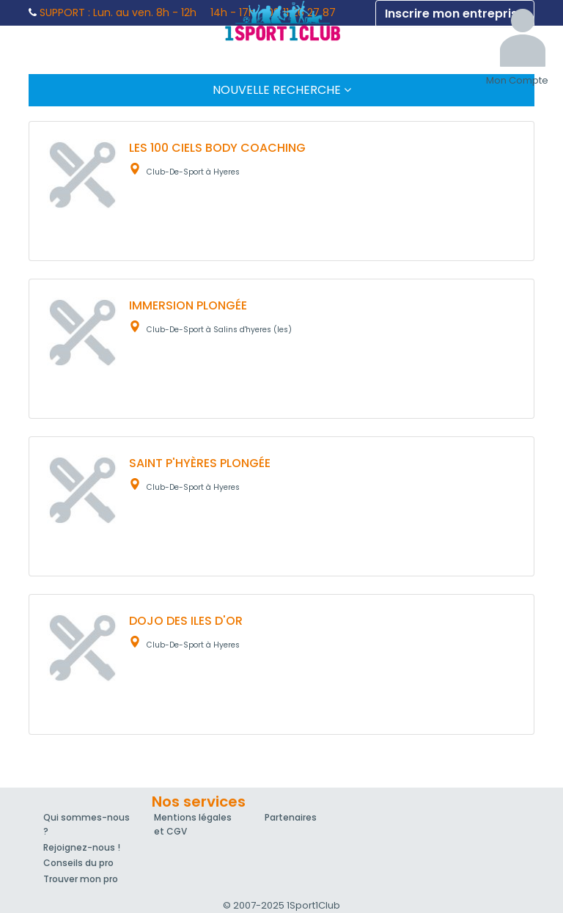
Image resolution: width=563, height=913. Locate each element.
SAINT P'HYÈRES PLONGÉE (200, 463)
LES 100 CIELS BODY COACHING (217, 147)
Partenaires (291, 817)
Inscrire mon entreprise (455, 13)
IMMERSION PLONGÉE (188, 305)
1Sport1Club (281, 20)
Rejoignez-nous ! (81, 847)
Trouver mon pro (80, 879)
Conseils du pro (78, 863)
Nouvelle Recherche (282, 89)
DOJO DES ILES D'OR (186, 620)
